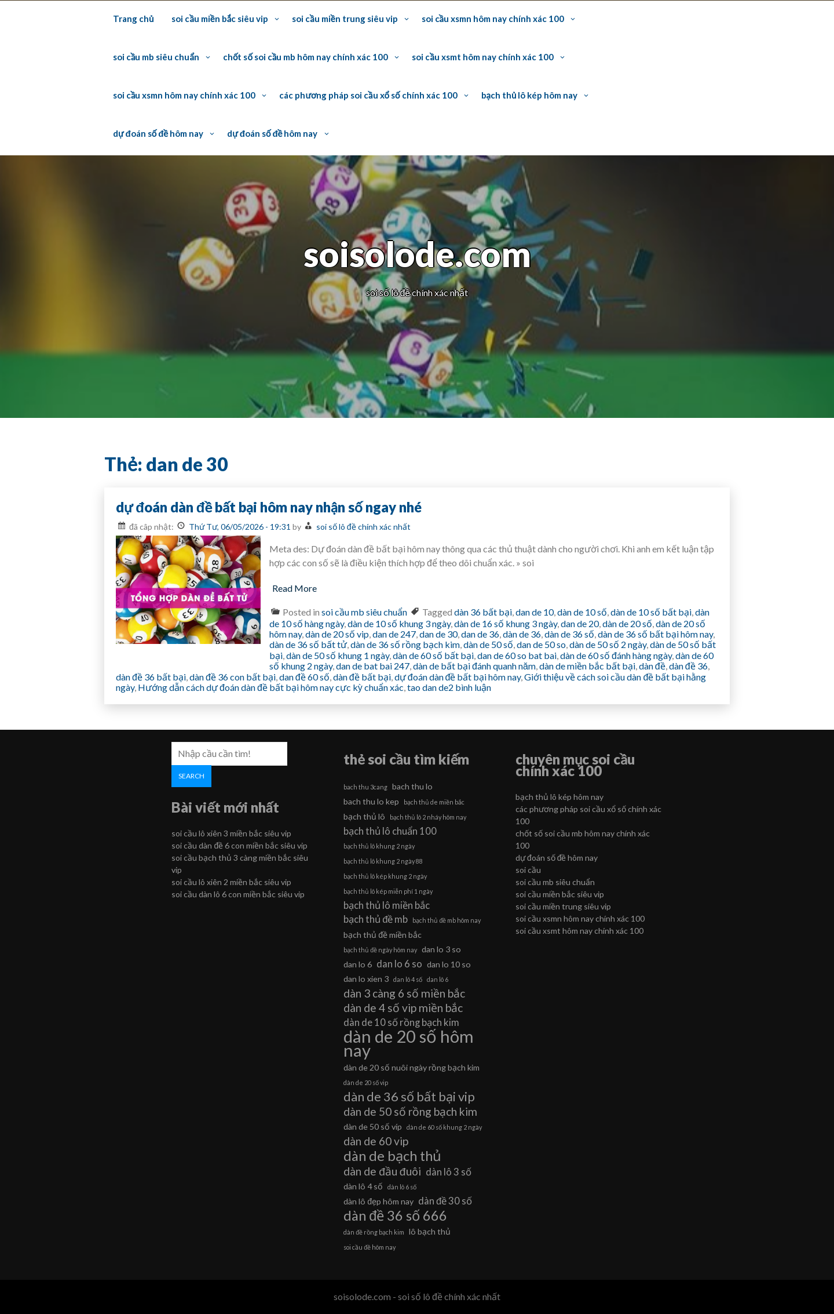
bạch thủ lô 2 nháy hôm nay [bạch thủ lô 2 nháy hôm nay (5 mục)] (428, 817)
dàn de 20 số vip (337, 633)
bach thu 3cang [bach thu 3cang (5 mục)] (365, 787)
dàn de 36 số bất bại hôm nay (655, 633)
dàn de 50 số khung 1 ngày (337, 655)
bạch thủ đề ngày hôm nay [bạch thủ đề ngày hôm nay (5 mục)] (380, 949)
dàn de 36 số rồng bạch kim (405, 644)
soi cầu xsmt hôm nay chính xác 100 (482, 57)
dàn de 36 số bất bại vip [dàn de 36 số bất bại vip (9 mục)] (409, 1097)
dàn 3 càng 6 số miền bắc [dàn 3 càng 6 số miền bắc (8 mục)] (404, 993)
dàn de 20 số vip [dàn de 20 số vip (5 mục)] (365, 1082)
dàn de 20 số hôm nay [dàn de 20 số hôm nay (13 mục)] (408, 1043)
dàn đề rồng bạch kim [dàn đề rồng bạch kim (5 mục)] (373, 1232)
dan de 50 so (541, 644)
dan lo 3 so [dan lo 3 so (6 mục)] (441, 949)
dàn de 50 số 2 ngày (607, 644)
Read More (294, 588)
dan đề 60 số (304, 676)
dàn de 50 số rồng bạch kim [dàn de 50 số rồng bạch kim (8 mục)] (410, 1111)
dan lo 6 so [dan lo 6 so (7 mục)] (399, 964)
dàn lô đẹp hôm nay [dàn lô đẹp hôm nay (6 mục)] (378, 1201)
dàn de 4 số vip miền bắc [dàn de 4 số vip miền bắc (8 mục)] (403, 1007)
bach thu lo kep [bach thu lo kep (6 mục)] (371, 801)
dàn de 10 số (582, 611)
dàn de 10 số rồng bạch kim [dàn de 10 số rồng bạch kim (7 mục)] (401, 1022)
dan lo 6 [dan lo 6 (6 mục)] (357, 964)
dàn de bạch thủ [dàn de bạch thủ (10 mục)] (392, 1156)
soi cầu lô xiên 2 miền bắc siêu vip (231, 882)
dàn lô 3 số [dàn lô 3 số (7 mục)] (448, 1172)
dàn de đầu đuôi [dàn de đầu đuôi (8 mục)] (381, 1171)
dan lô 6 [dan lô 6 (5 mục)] (437, 979)
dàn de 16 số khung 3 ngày (505, 623)
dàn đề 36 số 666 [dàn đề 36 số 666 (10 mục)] (395, 1215)
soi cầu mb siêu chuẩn (156, 57)
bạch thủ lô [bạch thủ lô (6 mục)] (364, 816)
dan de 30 (438, 633)
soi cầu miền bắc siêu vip (219, 18)
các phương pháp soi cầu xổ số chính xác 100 (368, 95)
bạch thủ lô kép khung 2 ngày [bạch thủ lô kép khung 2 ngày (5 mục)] (385, 876)
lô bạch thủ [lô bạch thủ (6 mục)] (430, 1231)
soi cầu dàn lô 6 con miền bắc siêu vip (238, 894)
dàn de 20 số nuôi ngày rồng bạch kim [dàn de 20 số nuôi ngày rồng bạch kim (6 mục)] (411, 1067)
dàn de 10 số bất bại (651, 611)
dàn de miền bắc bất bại (587, 665)
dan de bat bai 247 (372, 665)
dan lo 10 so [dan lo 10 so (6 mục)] (449, 964)
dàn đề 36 (688, 665)
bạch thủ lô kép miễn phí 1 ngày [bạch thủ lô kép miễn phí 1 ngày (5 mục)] (388, 891)
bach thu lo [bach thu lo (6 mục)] (412, 786)
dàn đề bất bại (362, 676)
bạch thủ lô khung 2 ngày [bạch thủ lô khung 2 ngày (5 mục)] (379, 846)
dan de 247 (394, 633)
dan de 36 (480, 633)
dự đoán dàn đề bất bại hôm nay (457, 676)
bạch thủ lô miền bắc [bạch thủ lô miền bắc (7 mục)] (386, 905)
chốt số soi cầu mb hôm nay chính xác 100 (305, 57)
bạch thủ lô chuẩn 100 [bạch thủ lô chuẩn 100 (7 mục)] (390, 831)
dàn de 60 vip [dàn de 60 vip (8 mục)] (375, 1141)
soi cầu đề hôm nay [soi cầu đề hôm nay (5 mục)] (369, 1247)
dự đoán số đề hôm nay (158, 133)
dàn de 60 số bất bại (433, 655)
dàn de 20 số (627, 623)
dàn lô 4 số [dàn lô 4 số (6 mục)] (363, 1186)
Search (191, 775)
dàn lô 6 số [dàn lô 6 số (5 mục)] (401, 1187)
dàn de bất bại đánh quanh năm (474, 665)
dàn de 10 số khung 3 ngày (399, 623)
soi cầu (528, 870)
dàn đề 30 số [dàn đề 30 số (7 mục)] (445, 1201)
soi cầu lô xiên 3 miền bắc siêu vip (231, 833)
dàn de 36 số (569, 633)
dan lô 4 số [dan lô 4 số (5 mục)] (407, 979)
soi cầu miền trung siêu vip (344, 18)
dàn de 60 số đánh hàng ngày (616, 655)
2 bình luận (469, 687)
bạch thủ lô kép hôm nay (529, 95)
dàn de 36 (522, 633)
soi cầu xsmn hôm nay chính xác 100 (493, 18)
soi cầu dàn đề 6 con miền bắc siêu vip (239, 845)
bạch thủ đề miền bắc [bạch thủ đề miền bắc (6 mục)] (382, 935)
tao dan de (427, 687)
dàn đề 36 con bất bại (232, 676)
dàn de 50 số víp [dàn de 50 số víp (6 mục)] (372, 1126)
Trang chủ (133, 18)
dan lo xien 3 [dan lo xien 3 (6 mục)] (366, 979)
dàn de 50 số (488, 644)
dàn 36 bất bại (483, 611)
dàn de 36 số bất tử (308, 644)
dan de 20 (580, 623)
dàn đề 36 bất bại (151, 676)
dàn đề (652, 665)
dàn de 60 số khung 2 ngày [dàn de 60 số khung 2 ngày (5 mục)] (444, 1127)
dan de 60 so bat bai (517, 655)
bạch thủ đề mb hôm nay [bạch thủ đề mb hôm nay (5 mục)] (446, 920)
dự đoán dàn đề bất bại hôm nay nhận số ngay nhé (269, 506)
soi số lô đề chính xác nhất (363, 527)
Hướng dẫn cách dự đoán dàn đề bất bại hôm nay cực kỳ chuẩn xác (271, 687)
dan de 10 (534, 611)
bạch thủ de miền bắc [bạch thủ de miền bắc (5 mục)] (434, 802)
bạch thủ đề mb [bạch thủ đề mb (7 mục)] (375, 919)
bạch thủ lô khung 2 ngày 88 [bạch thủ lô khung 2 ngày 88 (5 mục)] (383, 861)
